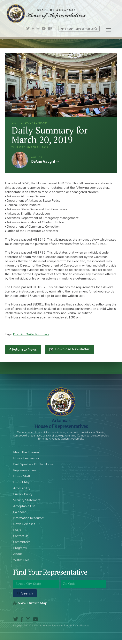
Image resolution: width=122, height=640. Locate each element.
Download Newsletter (72, 349)
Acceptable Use (24, 506)
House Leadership (26, 458)
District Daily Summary (31, 334)
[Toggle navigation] (108, 30)
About (17, 554)
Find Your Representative (79, 29)
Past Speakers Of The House (33, 464)
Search (25, 593)
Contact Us (20, 536)
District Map (21, 482)
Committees (21, 542)
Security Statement (26, 500)
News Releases (24, 524)
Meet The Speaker (26, 452)
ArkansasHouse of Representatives (61, 423)
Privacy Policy (22, 494)
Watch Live (21, 560)
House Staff (21, 476)
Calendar (19, 512)
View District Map (30, 603)
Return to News (23, 349)
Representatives (24, 470)
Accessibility (21, 488)
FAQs (17, 530)
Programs (20, 548)
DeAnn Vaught (20, 160)
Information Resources (29, 518)
